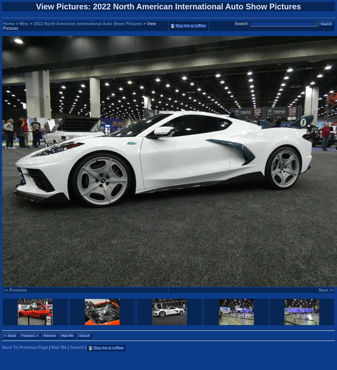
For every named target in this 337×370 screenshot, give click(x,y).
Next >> (326, 290)
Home (9, 23)
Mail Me (59, 347)
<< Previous (15, 290)
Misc (24, 23)
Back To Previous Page (25, 347)
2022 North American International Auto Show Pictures (88, 23)
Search (77, 347)
